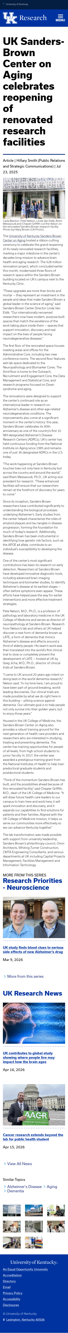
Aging (52, 1186)
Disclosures (11, 1305)
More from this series (25, 976)
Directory (9, 1281)
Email (7, 1287)
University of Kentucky (17, 4)
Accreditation (12, 1275)
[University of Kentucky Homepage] (34, 1262)
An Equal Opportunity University (25, 1269)
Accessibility (11, 1299)
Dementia (15, 1191)
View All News (19, 1164)
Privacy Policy (12, 1293)
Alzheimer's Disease (24, 1186)
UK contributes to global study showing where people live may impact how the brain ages (29, 1057)
